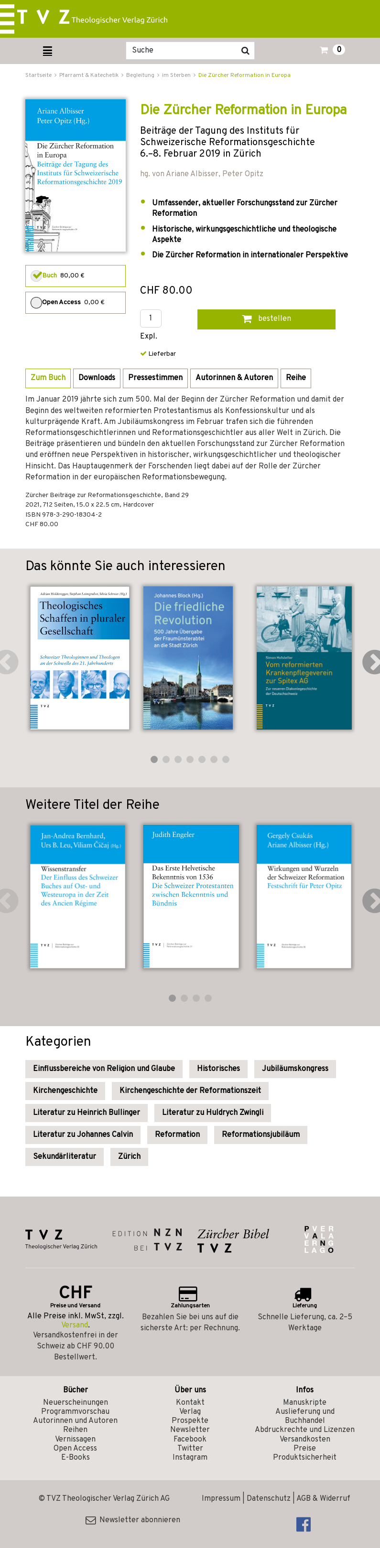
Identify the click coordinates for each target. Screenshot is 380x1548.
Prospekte (190, 1421)
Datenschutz (269, 1499)
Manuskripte (304, 1403)
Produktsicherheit (305, 1458)
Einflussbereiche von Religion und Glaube (104, 1069)
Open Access (75, 1448)
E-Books (75, 1458)
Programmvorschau (75, 1412)
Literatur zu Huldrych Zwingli (212, 1113)
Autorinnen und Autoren (75, 1421)
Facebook (190, 1439)
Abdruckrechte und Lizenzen (305, 1430)
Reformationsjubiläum (261, 1135)
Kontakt (190, 1403)
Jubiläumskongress (295, 1069)
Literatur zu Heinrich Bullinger (86, 1113)
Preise (304, 1448)
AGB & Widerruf (323, 1499)
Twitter (190, 1448)
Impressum (221, 1499)
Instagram (190, 1458)
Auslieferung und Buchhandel (305, 1416)
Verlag (190, 1412)
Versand (74, 1325)
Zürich (129, 1157)
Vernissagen (75, 1439)
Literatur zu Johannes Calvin (83, 1135)
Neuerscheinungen (75, 1403)
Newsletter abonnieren (133, 1520)
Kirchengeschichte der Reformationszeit (190, 1091)
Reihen (75, 1430)
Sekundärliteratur (64, 1157)
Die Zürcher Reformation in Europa (244, 75)
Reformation (177, 1135)
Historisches (218, 1069)
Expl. (148, 336)
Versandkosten (305, 1439)
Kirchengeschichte (65, 1091)
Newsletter (190, 1430)
